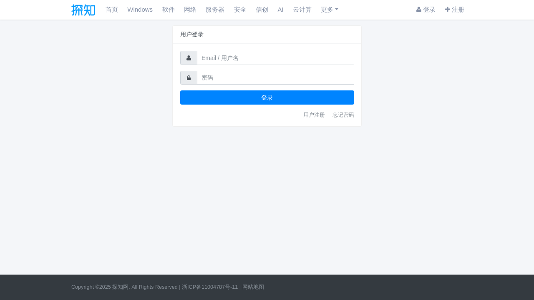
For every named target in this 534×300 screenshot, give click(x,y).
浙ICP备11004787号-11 (210, 287)
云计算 (302, 9)
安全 (240, 9)
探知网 (120, 287)
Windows (140, 9)
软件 (168, 9)
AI (280, 9)
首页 (112, 9)
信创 (262, 9)
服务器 (215, 9)
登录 (426, 9)
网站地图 (253, 287)
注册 (454, 9)
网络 (190, 9)
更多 (327, 9)
